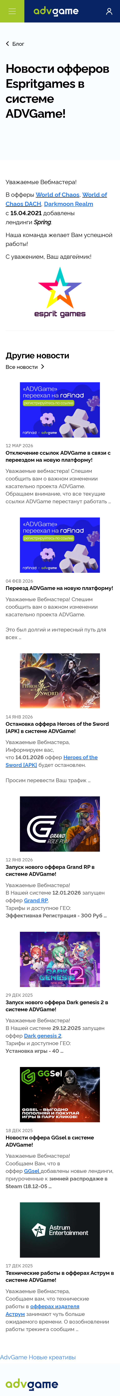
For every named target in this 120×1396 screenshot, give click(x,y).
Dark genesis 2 (42, 1035)
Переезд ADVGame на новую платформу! (59, 587)
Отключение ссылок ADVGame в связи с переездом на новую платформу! (58, 456)
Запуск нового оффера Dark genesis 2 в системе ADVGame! (57, 1005)
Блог (15, 43)
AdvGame (13, 1356)
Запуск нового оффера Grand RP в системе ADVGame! (50, 870)
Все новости (25, 366)
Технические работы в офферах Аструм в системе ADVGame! (60, 1276)
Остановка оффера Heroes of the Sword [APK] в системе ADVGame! (57, 727)
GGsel (31, 1170)
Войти (109, 11)
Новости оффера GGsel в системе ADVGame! (50, 1141)
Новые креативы (52, 1356)
